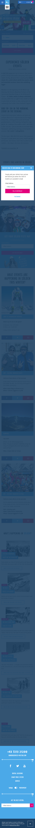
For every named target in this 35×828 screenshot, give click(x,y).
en (20, 2)
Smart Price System (17, 777)
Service (17, 781)
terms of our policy (15, 825)
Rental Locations (17, 773)
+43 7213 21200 (17, 752)
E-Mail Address (9, 183)
